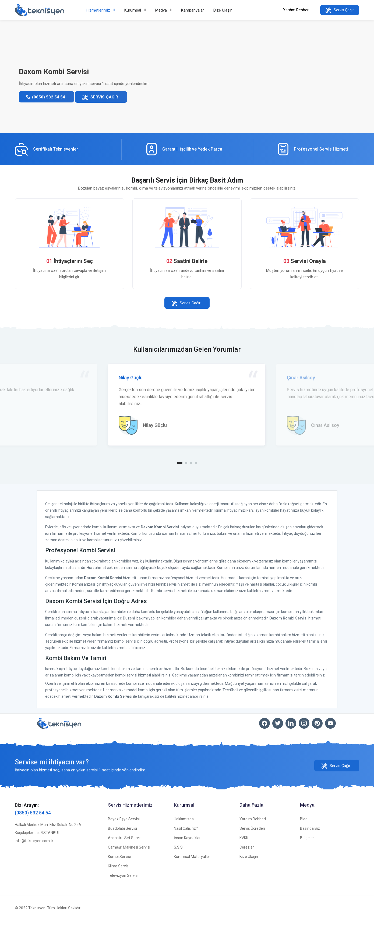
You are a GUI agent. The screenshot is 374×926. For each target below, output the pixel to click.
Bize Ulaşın (222, 10)
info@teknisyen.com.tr (34, 847)
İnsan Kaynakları (188, 844)
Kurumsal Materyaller (192, 862)
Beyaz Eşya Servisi (124, 825)
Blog (304, 825)
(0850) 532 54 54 (33, 818)
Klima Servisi (118, 872)
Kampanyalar (192, 10)
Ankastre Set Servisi (125, 844)
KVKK (243, 844)
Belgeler (307, 844)
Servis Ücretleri (252, 834)
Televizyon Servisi (123, 881)
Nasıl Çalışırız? (186, 834)
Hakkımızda (184, 825)
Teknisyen (36, 914)
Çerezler (246, 853)
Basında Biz (310, 834)
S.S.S (178, 853)
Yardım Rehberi (296, 10)
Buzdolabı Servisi (122, 834)
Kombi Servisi (119, 862)
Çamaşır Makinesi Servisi (129, 853)
